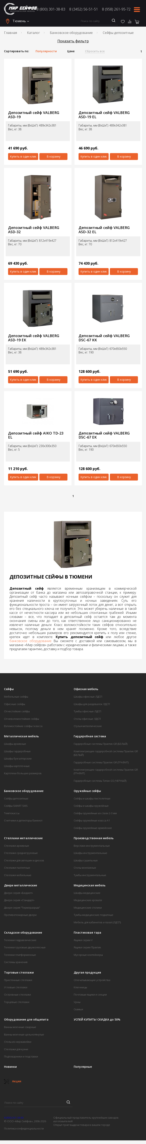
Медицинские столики (88, 907)
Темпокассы (11, 813)
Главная (10, 32)
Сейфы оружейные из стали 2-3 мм (95, 813)
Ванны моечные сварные (20, 1027)
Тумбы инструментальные (90, 875)
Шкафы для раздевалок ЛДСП (92, 704)
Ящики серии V (83, 940)
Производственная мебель (93, 838)
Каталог (33, 32)
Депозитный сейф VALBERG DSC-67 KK (104, 338)
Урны (77, 1002)
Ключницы (80, 987)
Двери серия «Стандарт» (19, 900)
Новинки (10, 1067)
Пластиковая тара (87, 932)
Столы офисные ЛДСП (87, 719)
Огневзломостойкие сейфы (21, 719)
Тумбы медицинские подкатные (93, 915)
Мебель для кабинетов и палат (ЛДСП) (97, 922)
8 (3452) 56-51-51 (83, 9)
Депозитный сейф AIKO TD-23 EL (35, 435)
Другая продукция (87, 972)
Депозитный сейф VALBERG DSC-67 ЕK (104, 435)
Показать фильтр (73, 41)
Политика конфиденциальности (24, 1128)
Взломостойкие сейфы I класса (23, 726)
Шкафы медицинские (87, 893)
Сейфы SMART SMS (16, 806)
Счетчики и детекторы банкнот (23, 820)
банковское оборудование (30, 641)
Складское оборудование (23, 932)
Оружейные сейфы (87, 791)
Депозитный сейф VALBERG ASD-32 (33, 230)
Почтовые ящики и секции (90, 994)
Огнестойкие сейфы (17, 711)
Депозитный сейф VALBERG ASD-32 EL (104, 230)
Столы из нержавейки (17, 1042)
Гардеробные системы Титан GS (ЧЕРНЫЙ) (100, 781)
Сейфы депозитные (16, 798)
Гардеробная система (90, 736)
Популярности (46, 51)
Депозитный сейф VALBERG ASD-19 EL (104, 115)
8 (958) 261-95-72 (116, 9)
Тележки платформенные (20, 955)
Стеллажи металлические (23, 838)
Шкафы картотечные (17, 766)
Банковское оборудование (71, 32)
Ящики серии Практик (87, 947)
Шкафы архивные (15, 744)
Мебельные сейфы (16, 696)
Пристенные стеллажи (18, 980)
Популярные (83, 1067)
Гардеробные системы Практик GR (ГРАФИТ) (101, 762)
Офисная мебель (86, 689)
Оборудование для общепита (26, 1019)
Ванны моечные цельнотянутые (24, 1034)
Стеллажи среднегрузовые (21, 853)
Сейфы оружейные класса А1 (92, 820)
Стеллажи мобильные (17, 875)
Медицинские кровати (88, 900)
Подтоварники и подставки (21, 1056)
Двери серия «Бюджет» (18, 893)
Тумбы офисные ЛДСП (87, 711)
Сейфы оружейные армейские (93, 828)
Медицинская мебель (89, 885)
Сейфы (9, 689)
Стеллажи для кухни (16, 1049)
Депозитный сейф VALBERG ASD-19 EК (33, 338)
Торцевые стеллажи (16, 1002)
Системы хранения (15, 962)
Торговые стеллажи (19, 972)
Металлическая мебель (21, 736)
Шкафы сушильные (86, 860)
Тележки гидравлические (20, 940)
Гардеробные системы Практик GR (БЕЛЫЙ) (100, 744)
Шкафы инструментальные (90, 853)
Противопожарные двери (20, 915)
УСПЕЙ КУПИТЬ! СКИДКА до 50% (97, 1019)
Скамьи (78, 1009)
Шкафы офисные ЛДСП (88, 696)
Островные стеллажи (17, 994)
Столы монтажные (85, 867)
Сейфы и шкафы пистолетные (92, 798)
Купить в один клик (23, 156)
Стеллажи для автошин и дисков (24, 860)
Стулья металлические (88, 726)
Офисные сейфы (14, 704)
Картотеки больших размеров (23, 773)
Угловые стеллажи (15, 987)
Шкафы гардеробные (17, 751)
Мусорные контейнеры (88, 955)
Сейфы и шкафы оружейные (91, 806)
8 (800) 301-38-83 (51, 9)
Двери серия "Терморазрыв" (22, 907)
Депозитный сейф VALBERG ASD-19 (33, 115)
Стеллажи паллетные (17, 867)
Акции (12, 1081)
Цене (71, 51)
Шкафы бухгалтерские (18, 758)
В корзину (53, 156)
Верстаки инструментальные (92, 845)
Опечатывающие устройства (92, 980)
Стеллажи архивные (16, 845)
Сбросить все (95, 51)
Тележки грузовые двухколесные (25, 947)
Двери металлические (20, 885)
